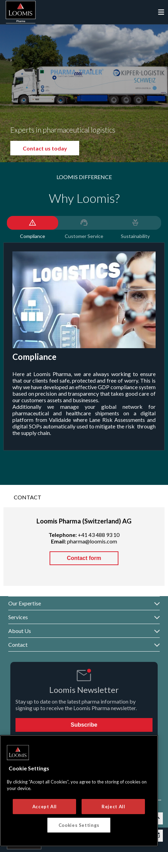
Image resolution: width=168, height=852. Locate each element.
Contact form (84, 558)
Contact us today (52, 148)
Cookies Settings (79, 825)
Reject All (113, 806)
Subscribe (84, 725)
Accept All (44, 806)
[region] (79, 790)
